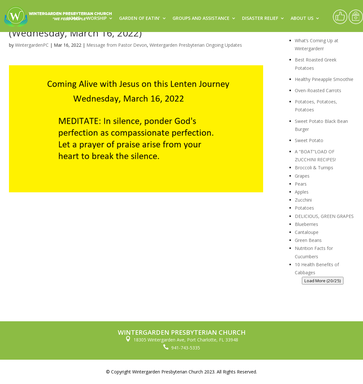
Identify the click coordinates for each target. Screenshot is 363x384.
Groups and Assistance (201, 18)
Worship (96, 18)
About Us (302, 18)
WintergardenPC (32, 45)
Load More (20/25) (322, 281)
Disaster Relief (260, 18)
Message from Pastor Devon (116, 45)
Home (73, 18)
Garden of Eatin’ (139, 18)
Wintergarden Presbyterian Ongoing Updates (195, 45)
